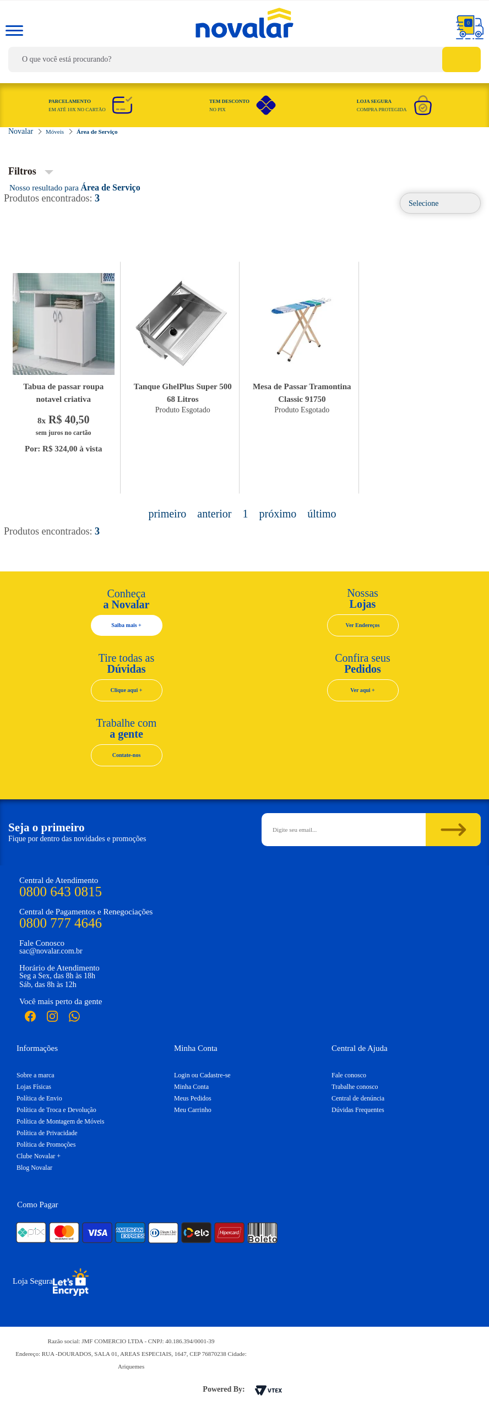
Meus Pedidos (192, 1098)
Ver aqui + (362, 690)
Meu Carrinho (192, 1110)
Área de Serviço (97, 131)
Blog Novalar (34, 1167)
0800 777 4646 (60, 922)
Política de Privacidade (47, 1133)
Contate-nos (126, 755)
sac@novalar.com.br (51, 951)
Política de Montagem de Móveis (60, 1121)
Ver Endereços (363, 625)
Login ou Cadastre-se (202, 1075)
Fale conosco (349, 1075)
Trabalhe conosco (355, 1087)
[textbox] (244, 59)
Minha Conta (191, 1087)
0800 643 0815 (60, 891)
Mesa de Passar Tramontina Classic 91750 (302, 393)
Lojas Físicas (34, 1087)
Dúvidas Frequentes (358, 1110)
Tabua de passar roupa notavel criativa (63, 393)
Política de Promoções (46, 1144)
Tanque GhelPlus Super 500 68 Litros (183, 393)
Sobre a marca (36, 1075)
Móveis (55, 131)
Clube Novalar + (39, 1156)
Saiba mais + (126, 625)
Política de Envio (39, 1098)
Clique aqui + (127, 690)
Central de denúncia (358, 1098)
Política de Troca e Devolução (56, 1110)
